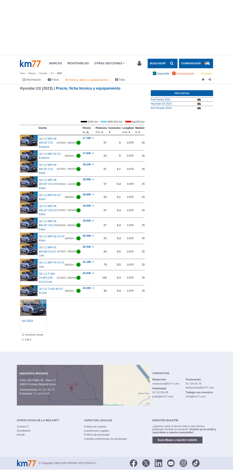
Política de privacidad (97, 434)
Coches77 (23, 426)
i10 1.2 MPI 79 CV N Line (51, 264)
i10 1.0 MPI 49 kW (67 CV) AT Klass (48, 184)
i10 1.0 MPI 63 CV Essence (50, 156)
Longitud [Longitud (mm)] (128, 129)
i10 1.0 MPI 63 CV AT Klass (52, 238)
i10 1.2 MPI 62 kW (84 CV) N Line (47, 251)
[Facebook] (133, 462)
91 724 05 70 (46, 389)
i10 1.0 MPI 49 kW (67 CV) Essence (47, 142)
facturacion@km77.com (200, 387)
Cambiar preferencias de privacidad (105, 438)
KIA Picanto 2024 (161, 108)
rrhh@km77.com (196, 396)
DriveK (21, 434)
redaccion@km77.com (165, 383)
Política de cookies (95, 426)
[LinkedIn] (158, 462)
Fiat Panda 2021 (160, 99)
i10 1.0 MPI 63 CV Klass (50, 197)
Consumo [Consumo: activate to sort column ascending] (114, 129)
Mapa (52, 384)
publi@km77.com (162, 396)
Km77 (30, 63)
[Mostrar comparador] (196, 63)
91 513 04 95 (41, 393)
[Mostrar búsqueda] (163, 63)
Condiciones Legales (96, 430)
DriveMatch (24, 430)
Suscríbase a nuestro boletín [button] (177, 440)
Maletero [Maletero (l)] (140, 129)
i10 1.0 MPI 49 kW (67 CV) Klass (47, 168)
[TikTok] (196, 462)
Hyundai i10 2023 (161, 103)
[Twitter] (146, 462)
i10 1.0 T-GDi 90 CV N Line (51, 291)
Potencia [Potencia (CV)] (101, 129)
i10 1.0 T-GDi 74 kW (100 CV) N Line (47, 277)
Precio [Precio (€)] (87, 129)
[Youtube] (171, 462)
